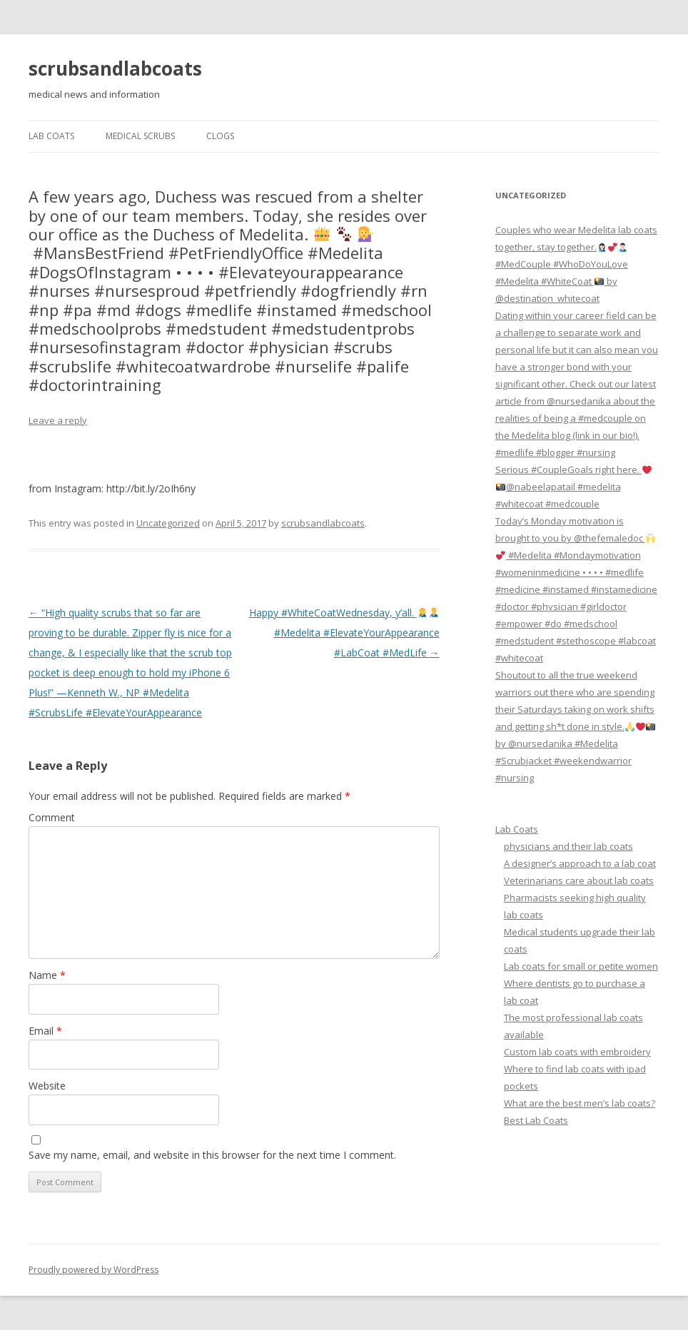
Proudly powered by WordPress (93, 1270)
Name (47, 975)
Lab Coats (51, 136)
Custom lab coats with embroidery (577, 1051)
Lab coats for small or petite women (581, 966)
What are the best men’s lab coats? (579, 1103)
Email (45, 1030)
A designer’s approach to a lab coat (580, 863)
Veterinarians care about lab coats (579, 880)
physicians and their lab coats (568, 846)
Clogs (220, 136)
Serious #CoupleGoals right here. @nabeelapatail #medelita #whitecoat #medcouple (573, 486)
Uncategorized (168, 523)
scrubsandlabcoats (115, 68)
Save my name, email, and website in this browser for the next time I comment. (212, 1155)
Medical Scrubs (140, 136)
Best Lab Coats (536, 1120)
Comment (52, 817)
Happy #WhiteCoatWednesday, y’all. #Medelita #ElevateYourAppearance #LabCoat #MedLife (344, 632)
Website (47, 1085)
